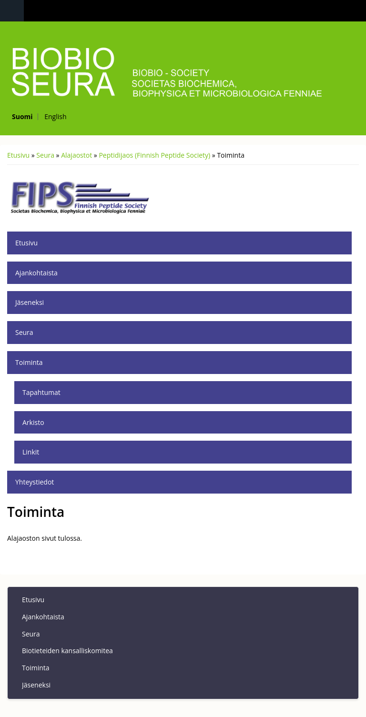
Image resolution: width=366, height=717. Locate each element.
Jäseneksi (29, 302)
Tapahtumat (41, 392)
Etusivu (18, 155)
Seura (45, 155)
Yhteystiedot (34, 481)
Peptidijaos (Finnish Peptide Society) (154, 155)
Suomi (22, 116)
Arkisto (33, 422)
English (55, 116)
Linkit (30, 451)
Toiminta (29, 362)
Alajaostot (76, 155)
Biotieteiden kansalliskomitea (67, 650)
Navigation (12, 10)
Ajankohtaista (36, 272)
